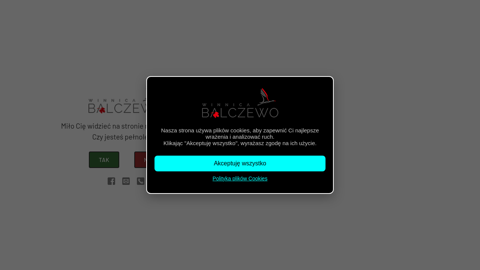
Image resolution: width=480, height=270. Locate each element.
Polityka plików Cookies (240, 179)
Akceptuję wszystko (240, 163)
